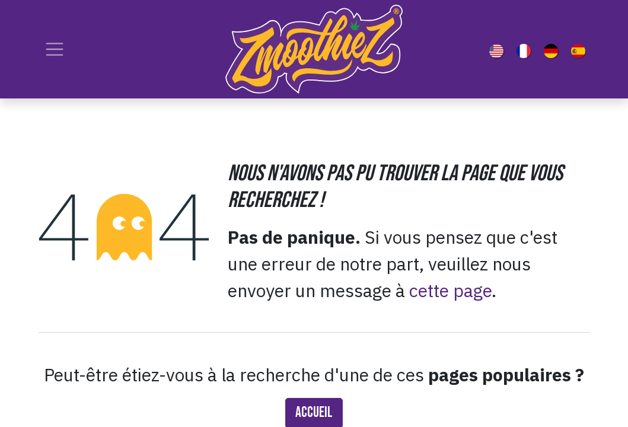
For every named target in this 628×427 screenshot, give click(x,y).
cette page (450, 290)
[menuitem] (498, 49)
